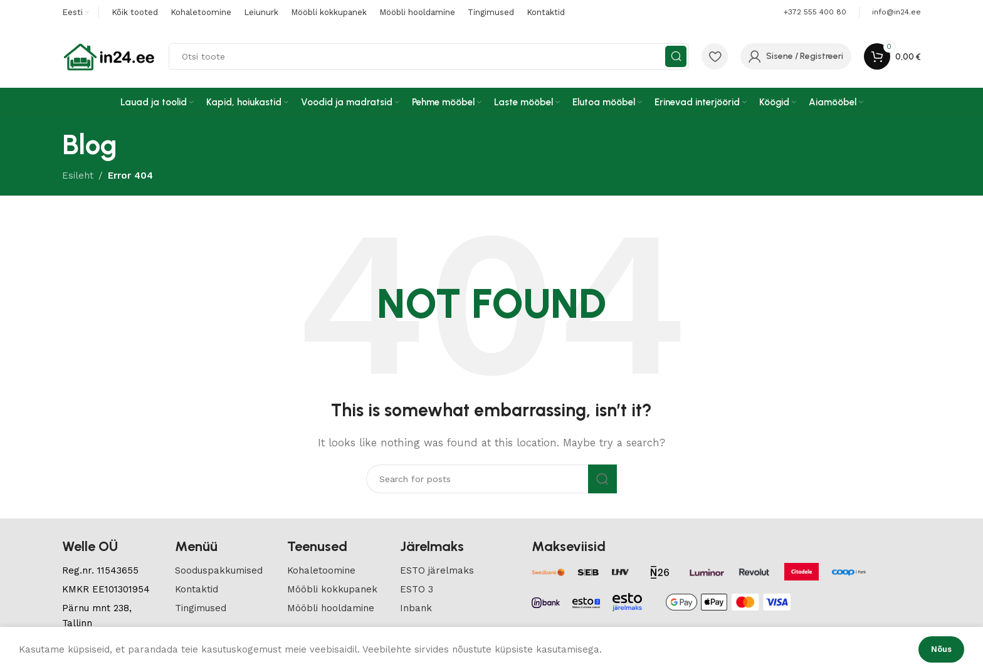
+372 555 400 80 (815, 12)
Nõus (941, 649)
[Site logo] (109, 55)
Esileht (77, 175)
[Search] (429, 56)
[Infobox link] (896, 12)
